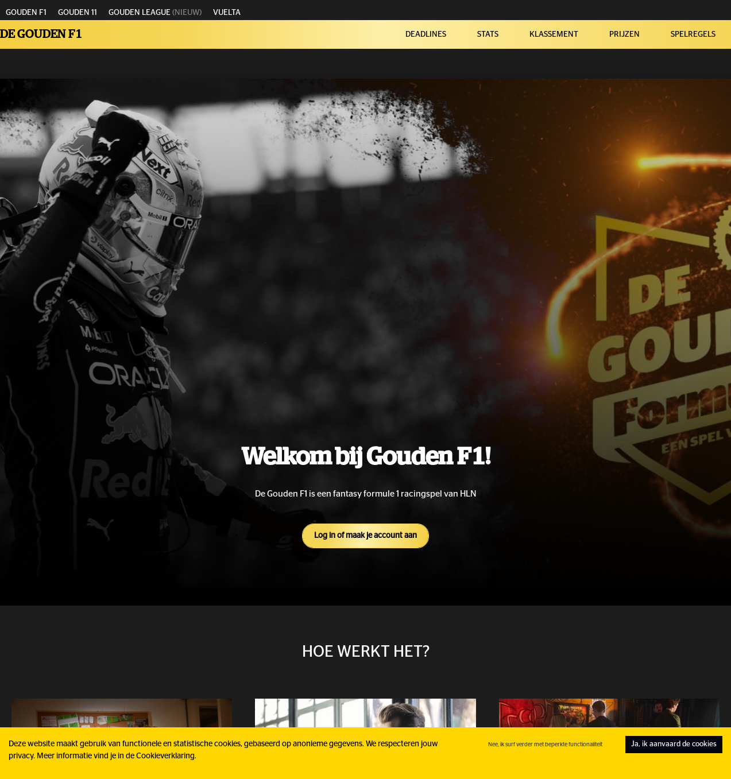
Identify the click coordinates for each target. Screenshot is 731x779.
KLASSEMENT (553, 34)
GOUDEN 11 (77, 13)
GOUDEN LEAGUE (140, 13)
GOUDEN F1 (26, 13)
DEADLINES (425, 34)
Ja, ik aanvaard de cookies (674, 744)
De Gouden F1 (41, 34)
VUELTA (227, 13)
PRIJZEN (624, 34)
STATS (487, 34)
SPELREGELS (693, 34)
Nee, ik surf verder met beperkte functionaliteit (545, 744)
